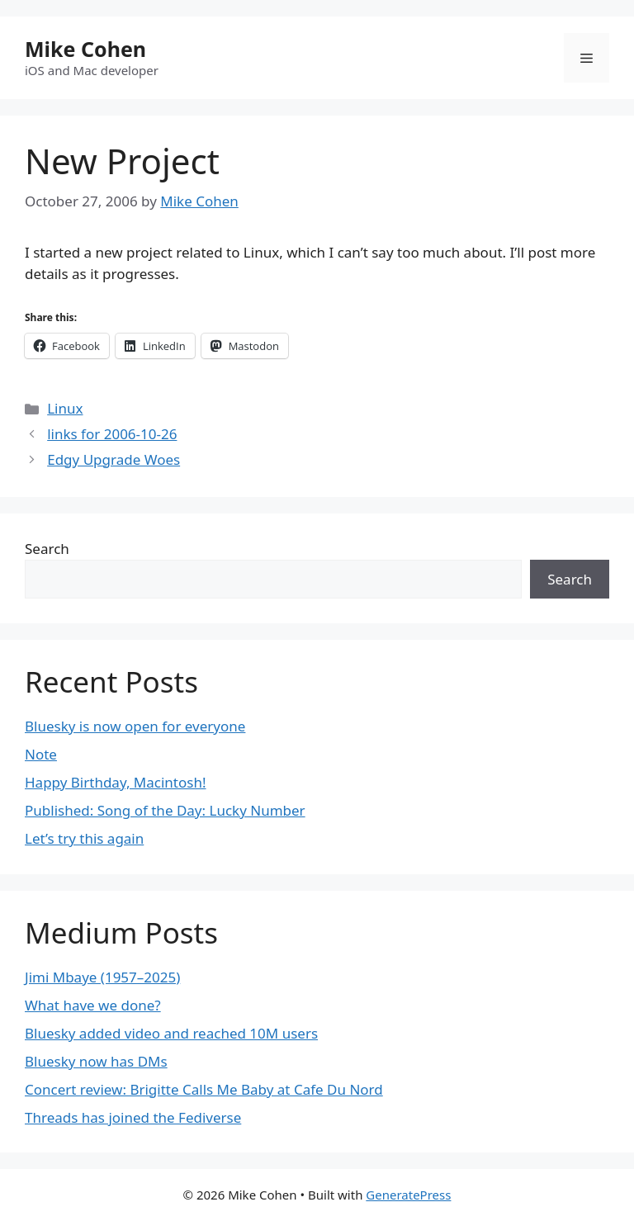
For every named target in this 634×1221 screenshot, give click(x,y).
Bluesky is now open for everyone (135, 726)
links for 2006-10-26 (112, 433)
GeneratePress (408, 1194)
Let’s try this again (84, 838)
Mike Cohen (85, 49)
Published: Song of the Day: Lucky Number (165, 810)
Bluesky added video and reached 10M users (171, 1033)
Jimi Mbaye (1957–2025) (102, 977)
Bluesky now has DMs (96, 1061)
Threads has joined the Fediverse (133, 1117)
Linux (65, 408)
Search (47, 548)
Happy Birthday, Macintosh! (115, 782)
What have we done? (93, 1005)
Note (41, 754)
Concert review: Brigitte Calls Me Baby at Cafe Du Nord (204, 1089)
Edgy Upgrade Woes (113, 459)
